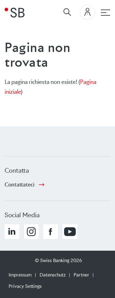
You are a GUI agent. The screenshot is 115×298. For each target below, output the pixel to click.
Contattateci (19, 184)
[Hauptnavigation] (105, 13)
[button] (12, 231)
